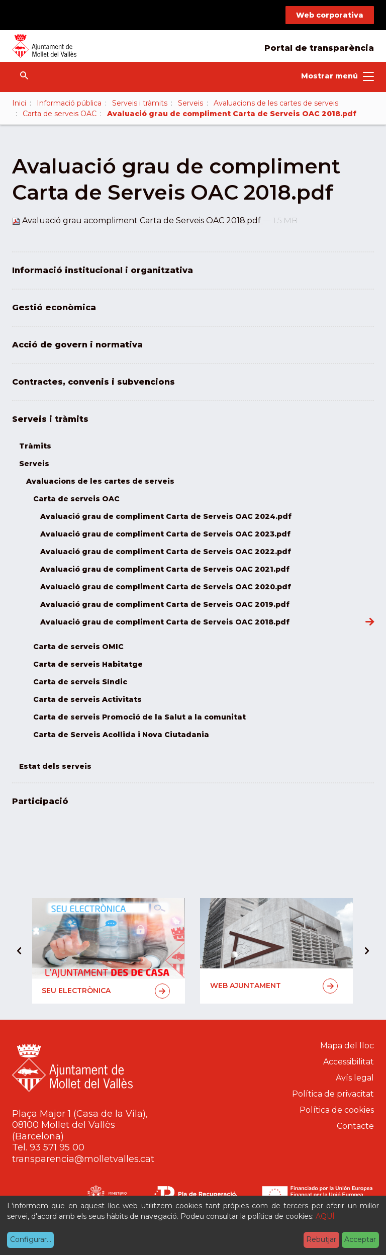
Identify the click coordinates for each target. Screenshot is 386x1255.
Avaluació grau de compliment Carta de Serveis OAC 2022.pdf (165, 551)
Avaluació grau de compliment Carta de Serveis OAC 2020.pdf (165, 586)
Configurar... (30, 1239)
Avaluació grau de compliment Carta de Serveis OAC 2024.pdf (166, 516)
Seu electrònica (106, 991)
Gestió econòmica (54, 307)
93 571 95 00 (57, 1147)
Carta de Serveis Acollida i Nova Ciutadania (121, 734)
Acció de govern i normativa (77, 344)
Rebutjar (321, 1239)
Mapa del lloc (347, 1045)
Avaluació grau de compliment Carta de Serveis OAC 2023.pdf (165, 534)
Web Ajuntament (274, 986)
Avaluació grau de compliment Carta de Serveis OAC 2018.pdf (165, 621)
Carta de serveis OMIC (78, 646)
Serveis (190, 103)
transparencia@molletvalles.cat (83, 1158)
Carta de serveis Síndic (80, 681)
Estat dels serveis (55, 766)
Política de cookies (337, 1110)
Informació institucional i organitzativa (102, 270)
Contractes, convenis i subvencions (93, 382)
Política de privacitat (333, 1094)
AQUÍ (325, 1216)
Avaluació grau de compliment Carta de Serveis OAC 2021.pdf (165, 569)
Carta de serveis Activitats (87, 699)
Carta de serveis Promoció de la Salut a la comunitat (139, 717)
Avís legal (355, 1078)
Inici (19, 103)
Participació (40, 801)
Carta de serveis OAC (59, 113)
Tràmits (35, 446)
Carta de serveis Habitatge (88, 664)
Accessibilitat (348, 1061)
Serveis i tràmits (139, 103)
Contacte (355, 1126)
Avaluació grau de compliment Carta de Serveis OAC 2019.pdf (165, 604)
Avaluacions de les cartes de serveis (276, 103)
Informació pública (69, 103)
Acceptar (360, 1239)
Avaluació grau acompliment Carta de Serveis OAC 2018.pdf (137, 220)
